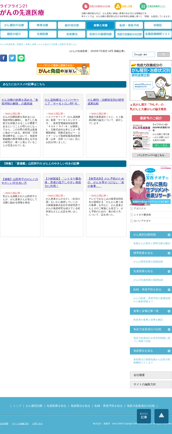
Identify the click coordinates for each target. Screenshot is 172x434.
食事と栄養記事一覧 (146, 310)
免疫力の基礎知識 (100, 34)
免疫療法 (71, 34)
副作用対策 (71, 25)
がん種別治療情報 (144, 234)
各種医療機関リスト (158, 34)
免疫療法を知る (143, 350)
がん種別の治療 (14, 25)
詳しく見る (161, 145)
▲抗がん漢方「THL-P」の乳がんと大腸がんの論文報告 (148, 107)
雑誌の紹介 (14, 34)
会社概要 (139, 374)
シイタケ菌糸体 (142, 214)
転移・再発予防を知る (147, 289)
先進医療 (43, 34)
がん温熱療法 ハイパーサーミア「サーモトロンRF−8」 (62, 101)
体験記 (158, 25)
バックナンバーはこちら (150, 155)
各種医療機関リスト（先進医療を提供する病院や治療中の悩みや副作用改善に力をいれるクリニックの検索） (155, 6)
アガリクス (140, 208)
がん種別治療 (34, 405)
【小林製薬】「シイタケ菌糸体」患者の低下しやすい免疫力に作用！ (63, 182)
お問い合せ (37, 423)
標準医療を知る (143, 252)
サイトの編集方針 (145, 384)
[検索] (143, 54)
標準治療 (43, 25)
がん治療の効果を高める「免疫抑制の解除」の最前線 (20, 101)
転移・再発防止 (129, 25)
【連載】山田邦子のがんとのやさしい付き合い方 (20, 181)
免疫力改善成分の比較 (96, 6)
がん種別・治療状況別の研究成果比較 (106, 101)
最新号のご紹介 (151, 118)
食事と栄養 (125, 6)
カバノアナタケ (142, 220)
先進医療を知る (143, 271)
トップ (17, 405)
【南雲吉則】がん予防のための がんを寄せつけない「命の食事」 (106, 182)
